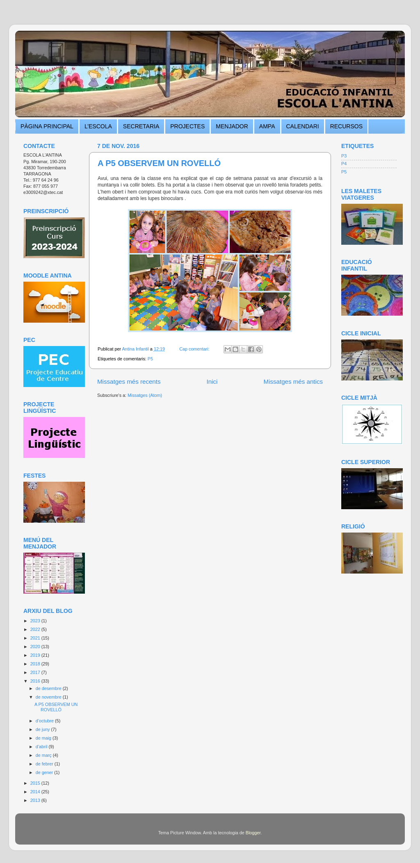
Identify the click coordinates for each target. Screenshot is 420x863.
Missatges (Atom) (145, 395)
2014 (35, 791)
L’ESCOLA (98, 126)
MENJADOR (232, 126)
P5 (150, 358)
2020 (35, 646)
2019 (35, 655)
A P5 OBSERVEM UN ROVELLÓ (159, 163)
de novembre (49, 696)
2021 (35, 637)
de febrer (45, 763)
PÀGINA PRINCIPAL (47, 126)
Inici (212, 381)
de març (44, 755)
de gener (45, 772)
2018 (35, 663)
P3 (344, 155)
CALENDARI (302, 126)
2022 (35, 629)
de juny (43, 729)
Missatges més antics (293, 381)
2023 (35, 620)
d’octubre (45, 720)
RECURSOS (346, 126)
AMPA (267, 126)
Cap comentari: (194, 348)
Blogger (253, 832)
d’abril (42, 746)
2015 (35, 783)
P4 (344, 163)
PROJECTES (187, 126)
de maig (44, 737)
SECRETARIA (141, 126)
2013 (35, 800)
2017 (35, 672)
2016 (35, 681)
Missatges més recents (129, 381)
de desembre (49, 688)
